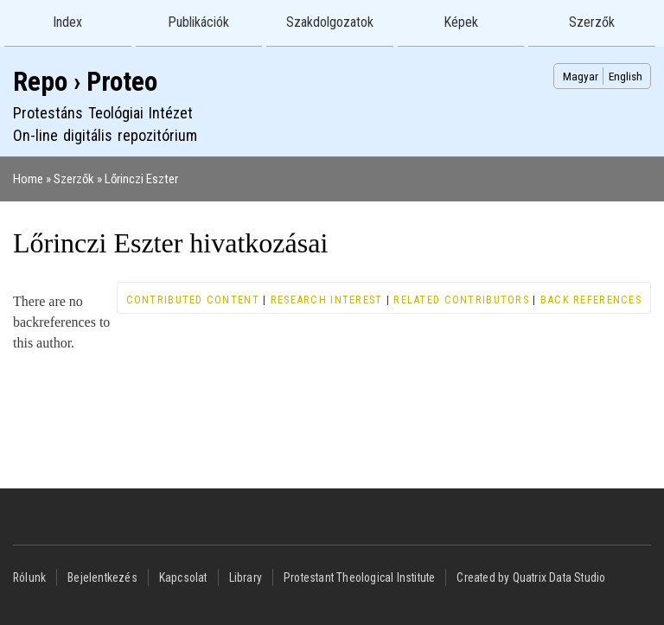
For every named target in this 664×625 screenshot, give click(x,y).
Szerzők (592, 22)
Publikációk (198, 22)
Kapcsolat (183, 577)
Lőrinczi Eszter (141, 179)
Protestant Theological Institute (359, 577)
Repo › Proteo (85, 82)
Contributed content (192, 299)
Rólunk (29, 577)
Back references (591, 299)
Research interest (327, 299)
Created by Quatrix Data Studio (530, 577)
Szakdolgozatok (330, 22)
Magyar (580, 76)
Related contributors (461, 299)
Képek (461, 22)
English (625, 76)
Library (245, 577)
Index (67, 22)
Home (28, 179)
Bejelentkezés (102, 577)
